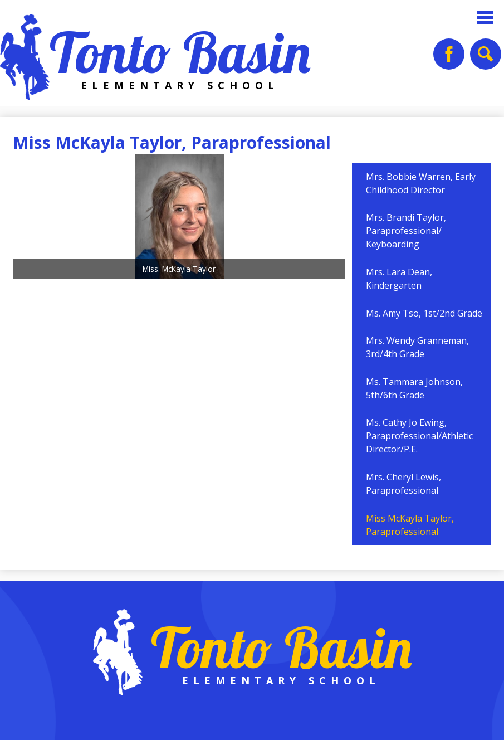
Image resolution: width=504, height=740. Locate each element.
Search (484, 58)
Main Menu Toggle (485, 17)
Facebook (448, 58)
